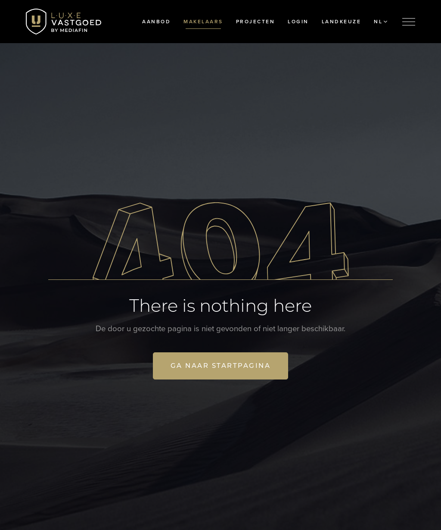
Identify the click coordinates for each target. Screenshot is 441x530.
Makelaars (203, 22)
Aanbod (156, 22)
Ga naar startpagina (221, 365)
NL (380, 22)
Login (298, 22)
